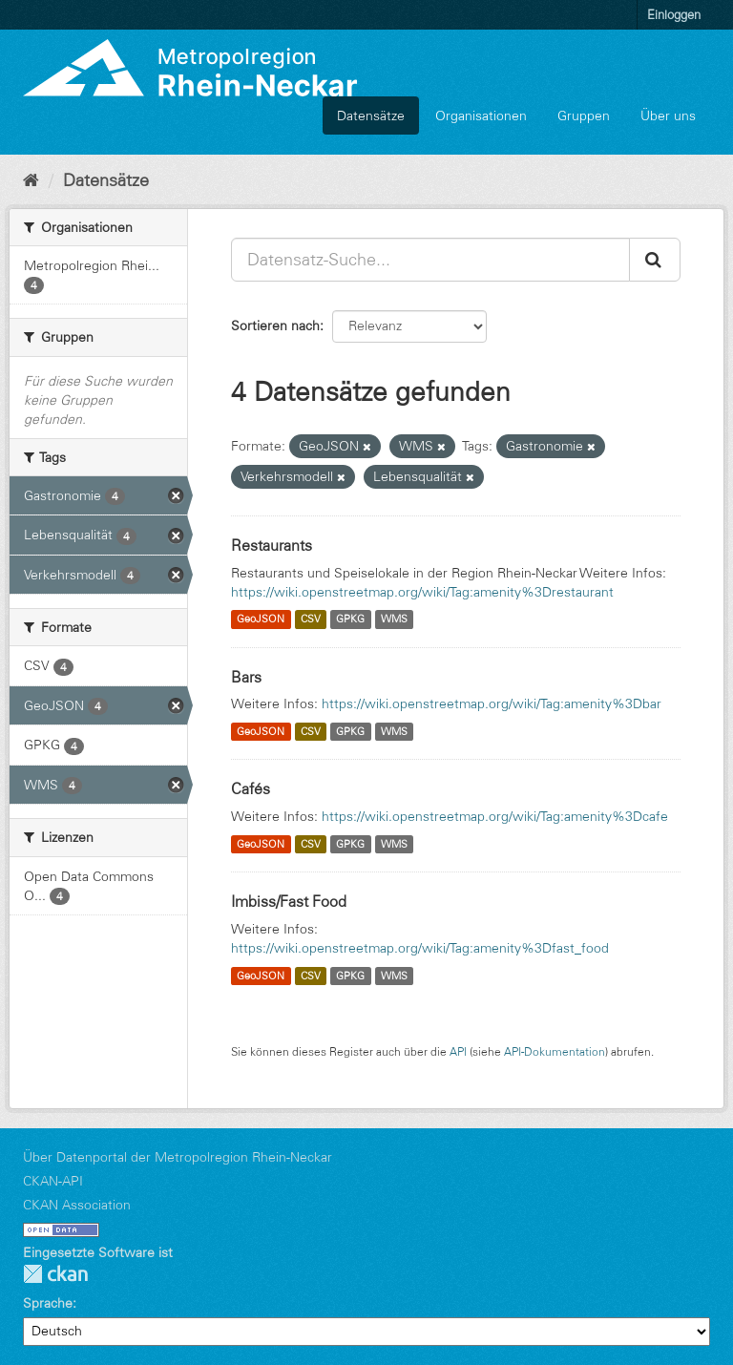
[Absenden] (655, 260)
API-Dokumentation (554, 1051)
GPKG (350, 619)
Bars (246, 676)
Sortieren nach (275, 325)
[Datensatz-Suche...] (430, 260)
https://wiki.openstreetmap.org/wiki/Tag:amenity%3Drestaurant (422, 591)
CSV (311, 619)
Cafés (250, 788)
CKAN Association (77, 1204)
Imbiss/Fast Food (288, 901)
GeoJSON (260, 619)
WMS (394, 619)
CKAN (55, 1274)
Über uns (668, 115)
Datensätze (371, 115)
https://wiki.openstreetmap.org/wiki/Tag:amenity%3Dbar (491, 703)
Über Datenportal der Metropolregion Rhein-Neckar (177, 1157)
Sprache (48, 1303)
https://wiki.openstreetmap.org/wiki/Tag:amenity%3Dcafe (495, 816)
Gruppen (583, 115)
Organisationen (481, 115)
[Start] (31, 180)
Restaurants (271, 545)
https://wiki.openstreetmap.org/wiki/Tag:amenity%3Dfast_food (420, 947)
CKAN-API (53, 1180)
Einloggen (674, 14)
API (458, 1051)
